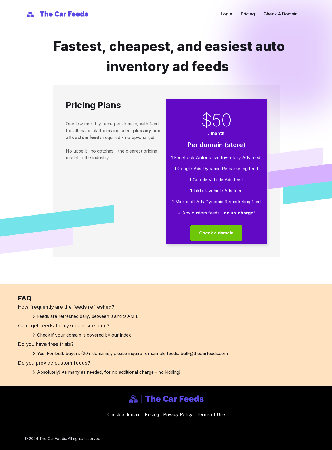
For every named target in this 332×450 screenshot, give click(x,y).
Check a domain (123, 414)
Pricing (152, 414)
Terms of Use (211, 414)
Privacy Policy (177, 414)
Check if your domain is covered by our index (84, 335)
